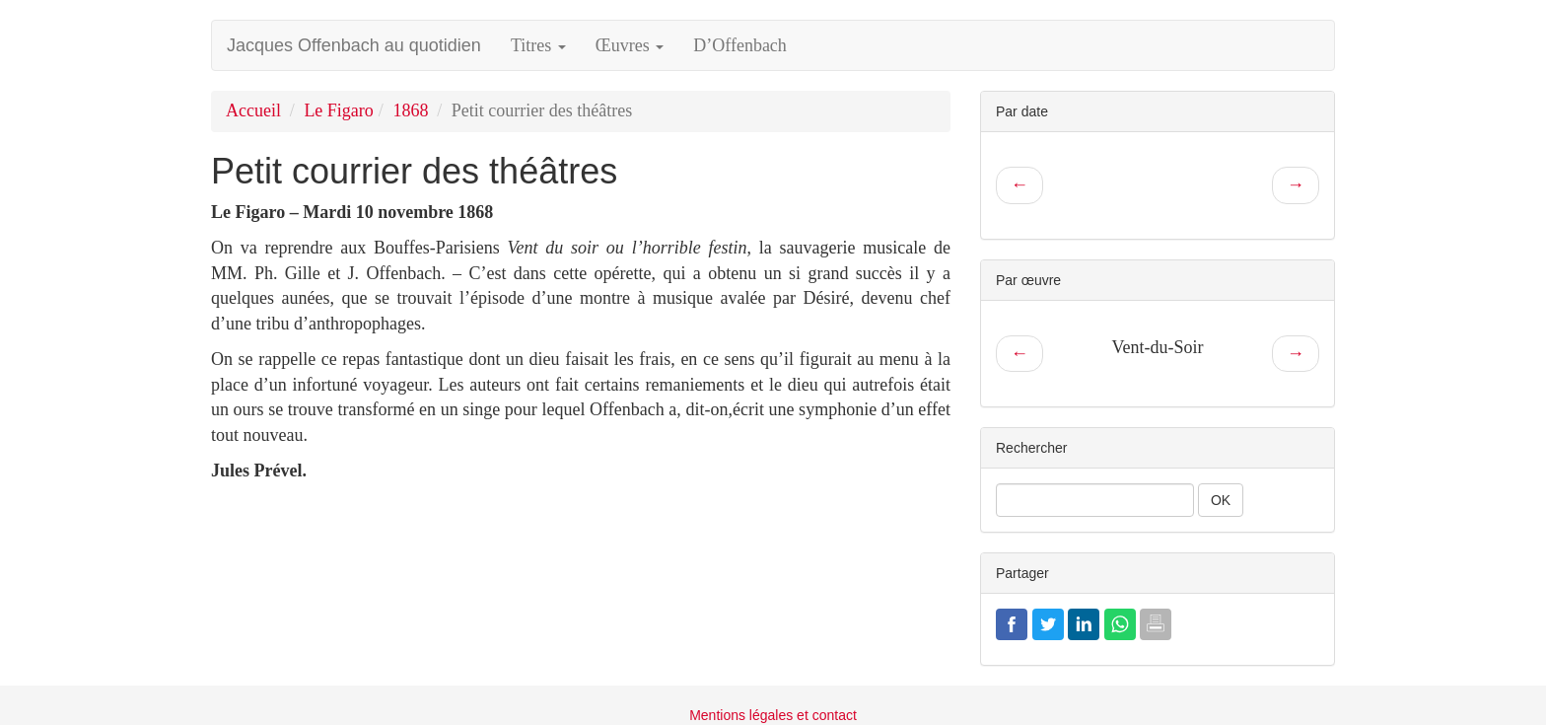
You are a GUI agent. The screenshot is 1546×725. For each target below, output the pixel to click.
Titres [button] (538, 45)
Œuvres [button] (630, 45)
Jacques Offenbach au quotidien (354, 45)
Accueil (253, 110)
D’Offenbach (740, 45)
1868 (410, 110)
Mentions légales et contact (773, 715)
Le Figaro (338, 110)
